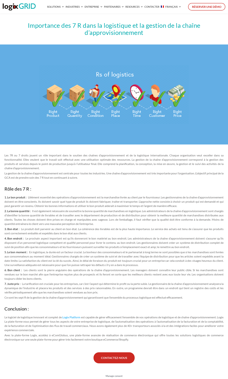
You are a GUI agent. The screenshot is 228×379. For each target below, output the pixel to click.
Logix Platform (71, 317)
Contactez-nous (114, 357)
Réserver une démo (206, 6)
